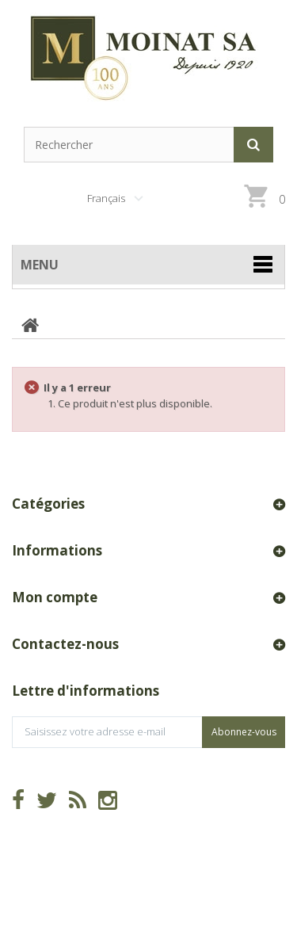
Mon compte (54, 597)
